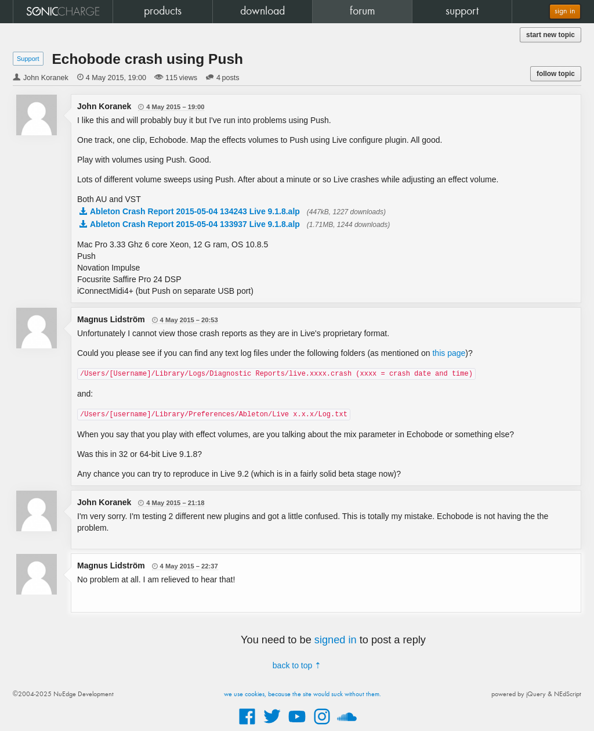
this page (448, 353)
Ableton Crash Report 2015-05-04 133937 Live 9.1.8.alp (195, 224)
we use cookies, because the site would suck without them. (302, 694)
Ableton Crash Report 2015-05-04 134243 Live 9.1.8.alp (195, 211)
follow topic (556, 74)
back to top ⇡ (297, 665)
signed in (335, 640)
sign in (565, 11)
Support (28, 58)
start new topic (550, 35)
